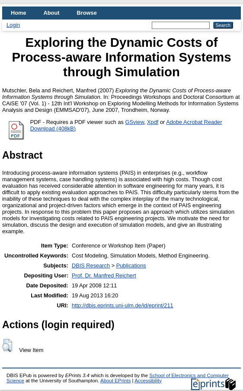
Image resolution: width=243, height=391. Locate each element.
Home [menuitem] (18, 13)
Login (13, 25)
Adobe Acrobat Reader (194, 122)
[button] (7, 345)
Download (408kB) (53, 128)
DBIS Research (91, 265)
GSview (134, 122)
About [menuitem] (52, 13)
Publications (131, 265)
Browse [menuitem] (87, 13)
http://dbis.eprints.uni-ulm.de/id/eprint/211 (122, 305)
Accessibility (148, 380)
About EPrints (115, 380)
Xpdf (152, 122)
